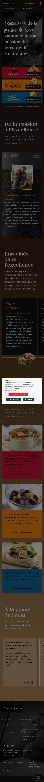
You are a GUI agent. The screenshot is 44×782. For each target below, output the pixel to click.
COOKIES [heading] (8, 380)
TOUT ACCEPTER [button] (18, 394)
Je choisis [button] (28, 399)
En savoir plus (10, 391)
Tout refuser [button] (13, 399)
